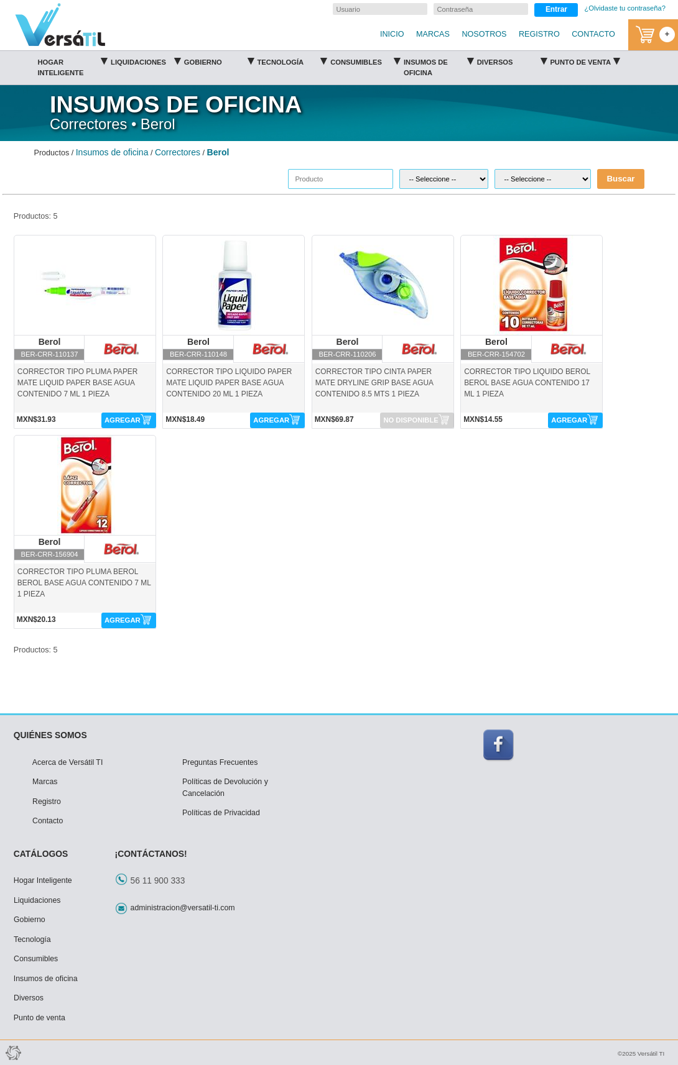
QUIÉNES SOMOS (50, 735)
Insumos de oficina (438, 64)
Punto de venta (585, 60)
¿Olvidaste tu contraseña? (625, 8)
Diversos (512, 60)
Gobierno (219, 60)
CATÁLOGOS (41, 854)
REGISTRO (539, 34)
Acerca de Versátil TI (67, 762)
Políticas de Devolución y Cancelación (225, 787)
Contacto (47, 820)
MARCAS (433, 34)
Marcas (44, 781)
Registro (46, 801)
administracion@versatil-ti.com (183, 907)
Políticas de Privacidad (221, 812)
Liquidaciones (145, 60)
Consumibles (365, 60)
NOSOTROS (484, 34)
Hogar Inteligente (72, 64)
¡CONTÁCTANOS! (151, 854)
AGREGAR (122, 420)
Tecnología (292, 60)
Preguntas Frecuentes (220, 762)
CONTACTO (593, 34)
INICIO (392, 34)
